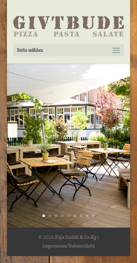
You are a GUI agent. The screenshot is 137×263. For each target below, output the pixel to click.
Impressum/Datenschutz (68, 246)
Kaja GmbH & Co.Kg (75, 237)
